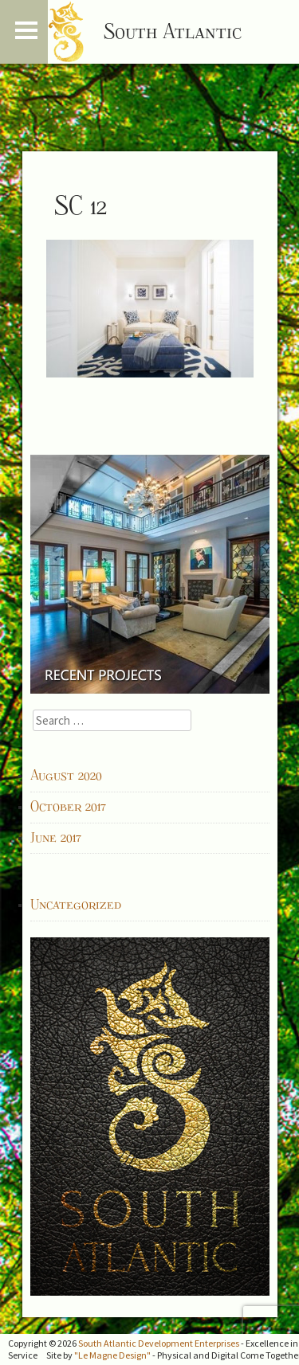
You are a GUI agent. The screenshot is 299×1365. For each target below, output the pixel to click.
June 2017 (55, 838)
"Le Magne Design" (112, 1355)
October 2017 (68, 807)
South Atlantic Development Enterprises (158, 1343)
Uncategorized (75, 905)
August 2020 (66, 776)
